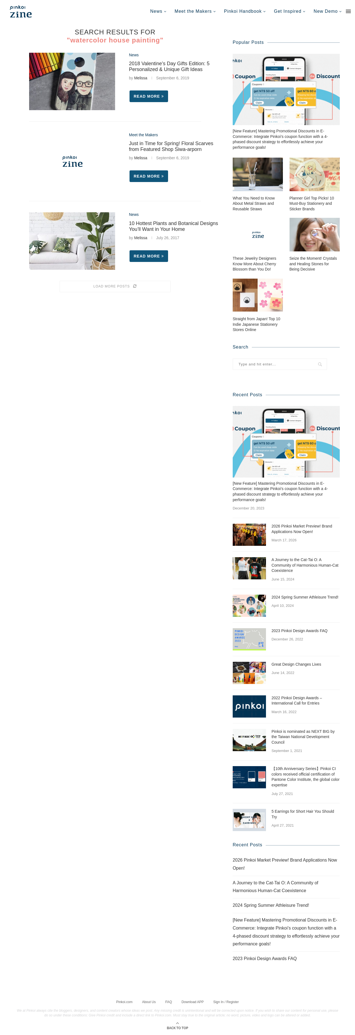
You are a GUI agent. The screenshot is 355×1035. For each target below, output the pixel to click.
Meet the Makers (193, 11)
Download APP (192, 1001)
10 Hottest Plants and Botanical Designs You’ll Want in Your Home (173, 226)
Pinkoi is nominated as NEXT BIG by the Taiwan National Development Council (303, 736)
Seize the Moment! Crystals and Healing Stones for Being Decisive (313, 263)
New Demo (326, 11)
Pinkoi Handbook (243, 11)
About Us (149, 1001)
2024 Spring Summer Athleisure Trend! (305, 597)
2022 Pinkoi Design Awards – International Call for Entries (297, 700)
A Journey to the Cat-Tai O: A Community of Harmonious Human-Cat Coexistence (305, 564)
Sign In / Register (226, 1001)
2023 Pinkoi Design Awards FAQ (300, 630)
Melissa (140, 78)
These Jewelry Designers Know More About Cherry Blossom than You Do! (254, 263)
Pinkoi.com (124, 1001)
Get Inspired (287, 11)
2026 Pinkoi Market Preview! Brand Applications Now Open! (302, 529)
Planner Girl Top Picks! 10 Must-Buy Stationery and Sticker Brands (312, 203)
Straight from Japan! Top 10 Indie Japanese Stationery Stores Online (256, 324)
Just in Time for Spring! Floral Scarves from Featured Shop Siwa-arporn (171, 146)
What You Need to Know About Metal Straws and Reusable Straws (254, 203)
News (156, 11)
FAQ (168, 1001)
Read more (149, 96)
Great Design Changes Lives (296, 664)
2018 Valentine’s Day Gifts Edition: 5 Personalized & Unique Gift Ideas (169, 66)
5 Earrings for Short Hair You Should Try (303, 814)
